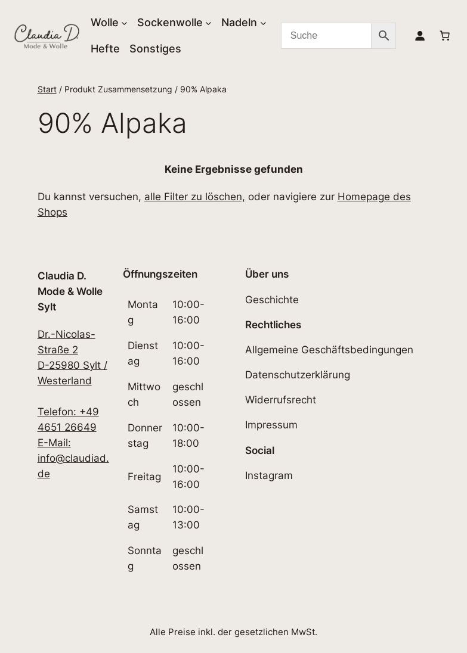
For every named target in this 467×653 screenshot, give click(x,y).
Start (47, 89)
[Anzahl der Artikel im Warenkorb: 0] (444, 35)
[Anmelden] (419, 35)
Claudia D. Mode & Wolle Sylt (70, 291)
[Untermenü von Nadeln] (263, 22)
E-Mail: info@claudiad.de (73, 458)
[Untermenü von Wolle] (124, 22)
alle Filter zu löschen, (194, 197)
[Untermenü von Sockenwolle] (208, 22)
